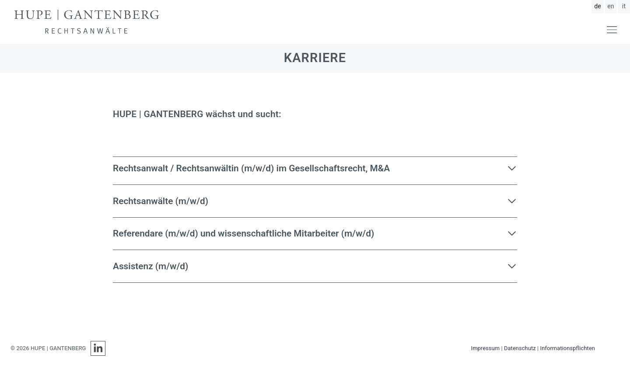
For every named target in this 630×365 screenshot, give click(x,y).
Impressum (485, 348)
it (624, 6)
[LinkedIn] (96, 348)
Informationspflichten (567, 348)
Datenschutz (520, 348)
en (610, 6)
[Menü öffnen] (612, 30)
